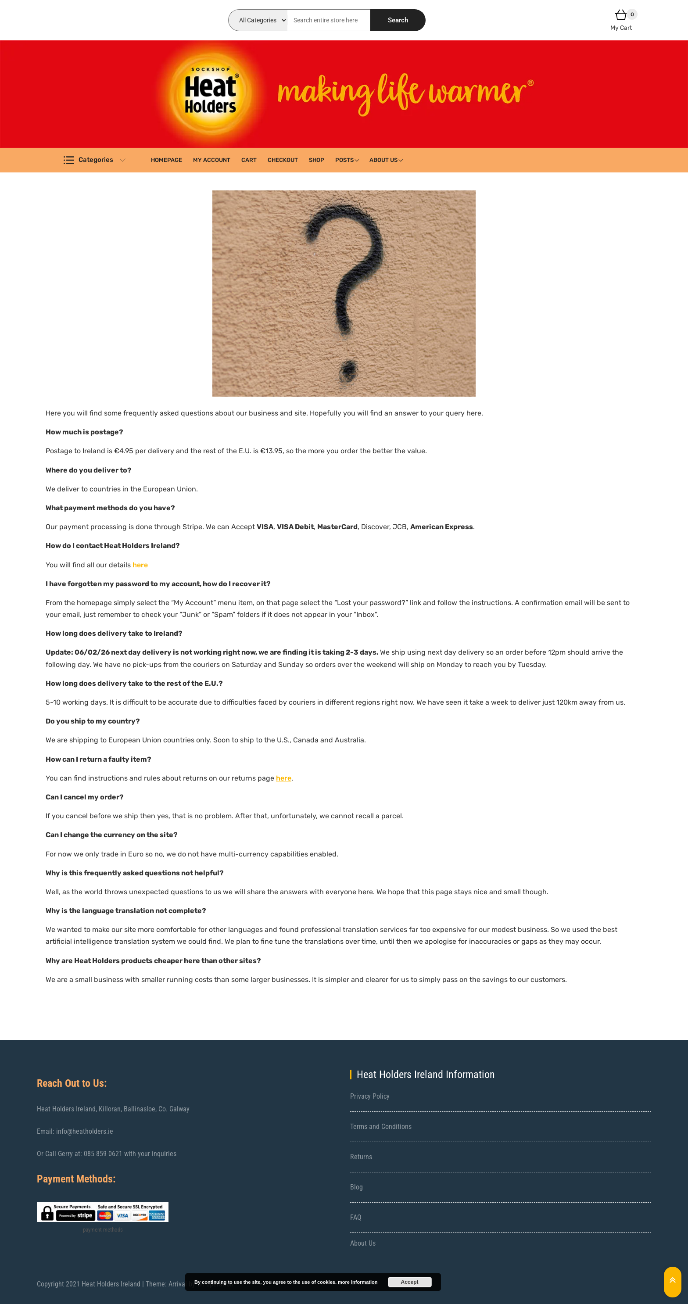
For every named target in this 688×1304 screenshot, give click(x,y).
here (140, 565)
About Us (383, 160)
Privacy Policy (370, 1096)
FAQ (356, 1217)
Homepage (166, 160)
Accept (410, 1282)
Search (398, 20)
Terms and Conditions (381, 1126)
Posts (344, 160)
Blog (356, 1187)
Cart (249, 160)
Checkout (283, 160)
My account (211, 160)
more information (357, 1282)
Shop (316, 160)
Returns (361, 1157)
